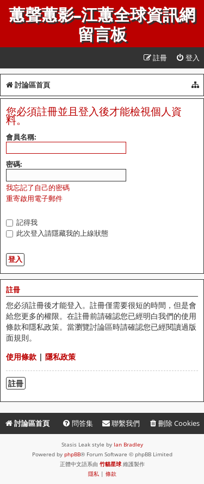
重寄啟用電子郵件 (34, 198)
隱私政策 (60, 356)
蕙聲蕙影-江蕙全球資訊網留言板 (102, 25)
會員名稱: (21, 137)
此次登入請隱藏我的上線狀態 (57, 233)
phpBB (72, 454)
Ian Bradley (128, 444)
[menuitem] (187, 57)
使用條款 (21, 356)
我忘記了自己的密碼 (38, 187)
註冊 (15, 383)
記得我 (22, 222)
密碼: (14, 164)
